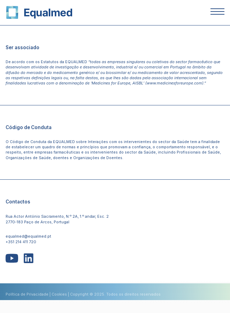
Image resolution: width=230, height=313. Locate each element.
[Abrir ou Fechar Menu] (217, 12)
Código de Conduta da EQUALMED (42, 141)
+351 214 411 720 (21, 241)
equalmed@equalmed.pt (28, 236)
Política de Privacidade (27, 295)
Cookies (59, 295)
